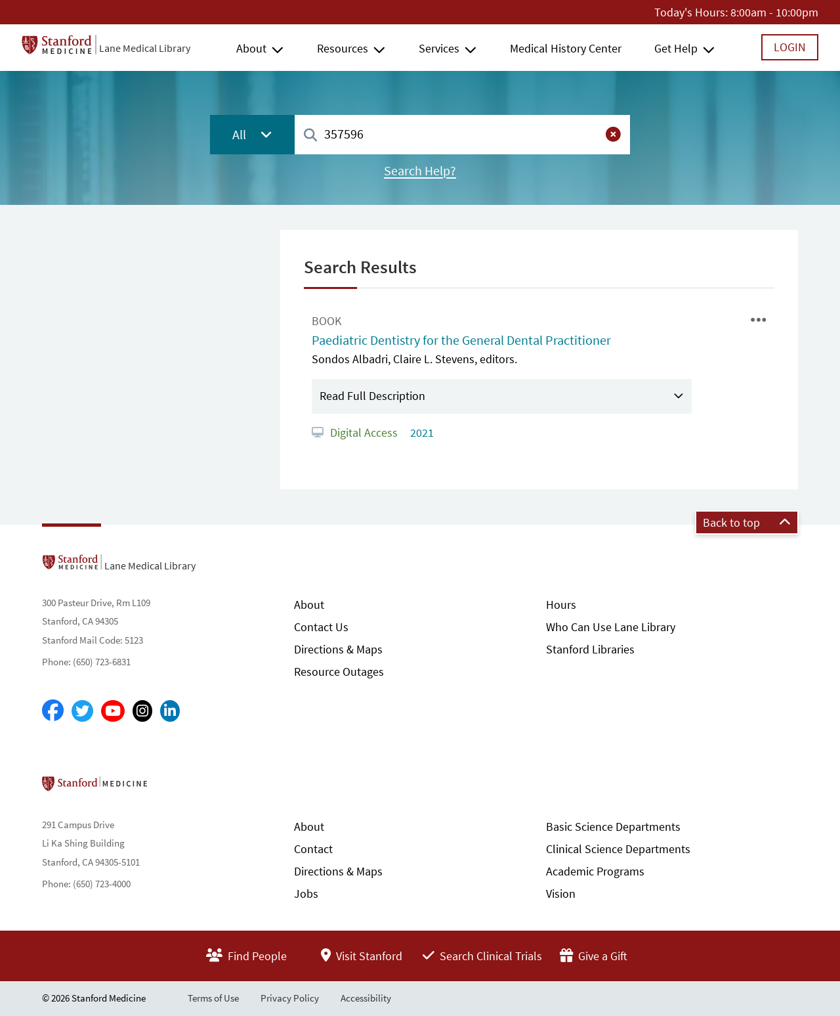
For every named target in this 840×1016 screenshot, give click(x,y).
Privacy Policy (290, 998)
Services (439, 48)
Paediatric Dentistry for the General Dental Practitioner (461, 340)
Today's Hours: (691, 12)
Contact (313, 848)
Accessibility (366, 998)
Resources (342, 48)
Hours (561, 604)
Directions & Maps (338, 649)
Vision (561, 893)
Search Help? (420, 170)
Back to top (747, 522)
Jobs (306, 893)
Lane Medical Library (144, 48)
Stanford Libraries (590, 649)
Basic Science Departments (613, 826)
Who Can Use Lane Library (610, 626)
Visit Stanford (361, 955)
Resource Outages (339, 671)
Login (790, 47)
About (251, 48)
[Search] (310, 135)
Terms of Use (213, 998)
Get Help (676, 48)
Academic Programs (595, 871)
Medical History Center (565, 48)
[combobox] (462, 134)
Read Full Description (372, 395)
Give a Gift (593, 955)
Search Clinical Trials (482, 955)
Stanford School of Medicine (170, 787)
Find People (246, 955)
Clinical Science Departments (618, 848)
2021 (421, 432)
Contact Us (321, 626)
